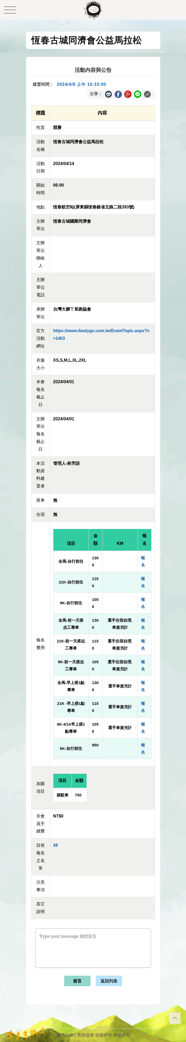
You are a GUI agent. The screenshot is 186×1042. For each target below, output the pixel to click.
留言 (77, 981)
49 (55, 845)
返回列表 (108, 981)
